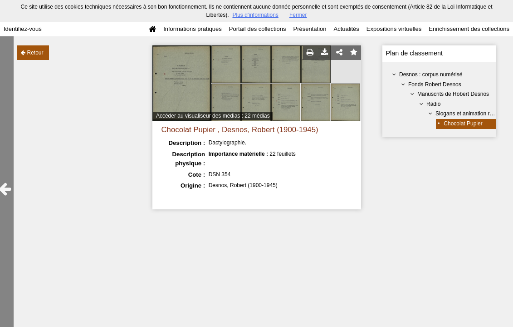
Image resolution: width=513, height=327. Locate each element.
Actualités (346, 28)
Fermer (298, 15)
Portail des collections (257, 28)
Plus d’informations (255, 15)
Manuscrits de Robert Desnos (453, 94)
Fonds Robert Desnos (434, 84)
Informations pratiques (192, 28)
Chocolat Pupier (463, 123)
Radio (433, 104)
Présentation (309, 28)
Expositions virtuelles (393, 28)
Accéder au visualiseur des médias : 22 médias (213, 116)
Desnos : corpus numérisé (430, 74)
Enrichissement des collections (469, 28)
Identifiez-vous (23, 28)
